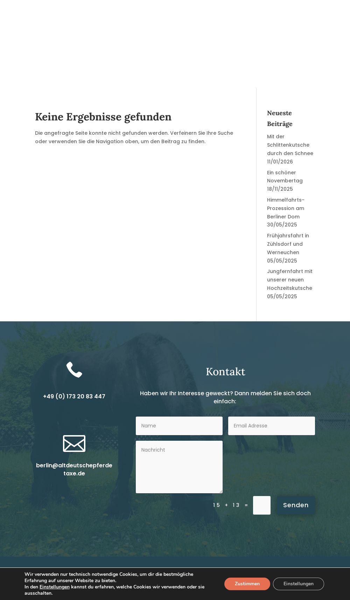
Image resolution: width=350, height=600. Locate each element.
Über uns (236, 77)
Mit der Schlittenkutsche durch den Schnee (290, 145)
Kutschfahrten (142, 77)
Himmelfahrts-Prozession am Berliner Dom (285, 208)
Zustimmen (247, 583)
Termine (267, 77)
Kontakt (321, 77)
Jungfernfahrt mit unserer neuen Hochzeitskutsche (290, 280)
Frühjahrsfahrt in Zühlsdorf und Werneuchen (288, 244)
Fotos (294, 77)
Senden (296, 505)
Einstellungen (55, 587)
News (106, 77)
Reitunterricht (196, 77)
